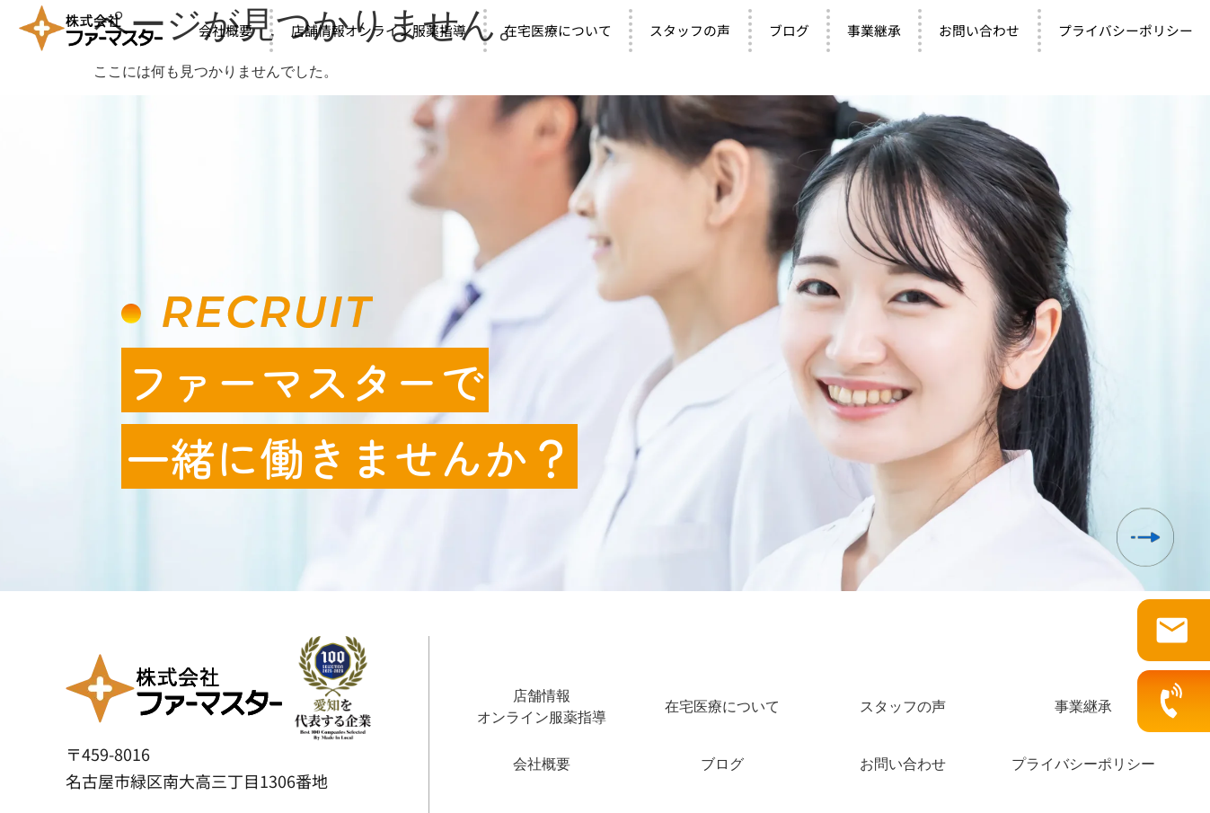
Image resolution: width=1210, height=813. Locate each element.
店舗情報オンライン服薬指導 (378, 30)
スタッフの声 (689, 30)
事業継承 (874, 30)
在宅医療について (558, 30)
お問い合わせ (979, 30)
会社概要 (225, 30)
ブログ (789, 30)
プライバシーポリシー (1083, 764)
